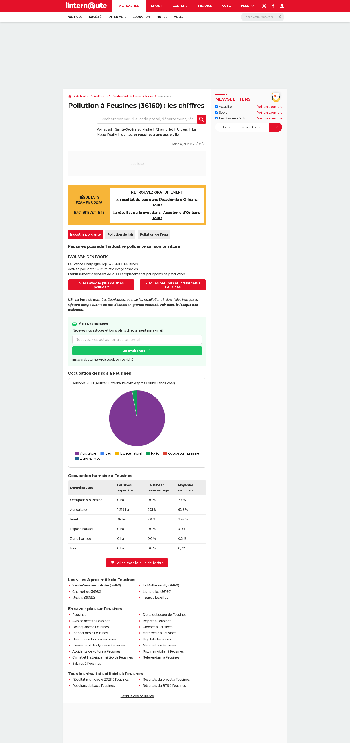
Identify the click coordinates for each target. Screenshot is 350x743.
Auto (226, 6)
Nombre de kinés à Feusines (94, 639)
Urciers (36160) (83, 598)
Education (141, 17)
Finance (205, 6)
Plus (248, 6)
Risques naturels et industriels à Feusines (172, 285)
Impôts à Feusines (157, 621)
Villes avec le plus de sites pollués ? (101, 285)
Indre (149, 96)
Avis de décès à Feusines (91, 621)
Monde (161, 17)
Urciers (182, 129)
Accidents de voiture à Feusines (96, 651)
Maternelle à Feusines (159, 633)
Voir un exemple (269, 107)
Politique (74, 17)
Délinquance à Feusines (90, 627)
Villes (178, 17)
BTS (101, 213)
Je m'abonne (134, 351)
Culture (180, 6)
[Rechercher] (262, 17)
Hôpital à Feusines (157, 639)
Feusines (79, 615)
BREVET (89, 213)
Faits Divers (117, 17)
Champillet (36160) (86, 592)
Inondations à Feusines (90, 633)
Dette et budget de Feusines (164, 615)
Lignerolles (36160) (157, 592)
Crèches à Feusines (157, 627)
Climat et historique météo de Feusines (102, 657)
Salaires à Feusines (86, 664)
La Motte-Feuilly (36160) (161, 585)
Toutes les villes (155, 598)
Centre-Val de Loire (126, 96)
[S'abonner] (248, 127)
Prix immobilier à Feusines (163, 651)
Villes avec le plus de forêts (137, 563)
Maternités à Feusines (160, 645)
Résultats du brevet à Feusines (166, 680)
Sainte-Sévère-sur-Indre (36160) (96, 585)
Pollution (101, 96)
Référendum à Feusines (161, 657)
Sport (156, 6)
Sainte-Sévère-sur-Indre (133, 129)
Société (95, 17)
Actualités (129, 6)
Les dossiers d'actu (230, 118)
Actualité (83, 96)
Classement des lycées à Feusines (98, 645)
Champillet (164, 129)
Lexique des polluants (137, 696)
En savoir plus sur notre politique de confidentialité (102, 359)
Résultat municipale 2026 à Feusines (100, 680)
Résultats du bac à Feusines (93, 686)
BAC (77, 213)
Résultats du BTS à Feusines (164, 686)
